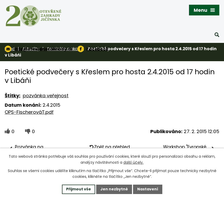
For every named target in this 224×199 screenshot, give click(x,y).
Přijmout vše (78, 189)
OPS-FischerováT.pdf (29, 112)
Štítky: (12, 95)
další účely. (133, 162)
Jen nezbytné (114, 189)
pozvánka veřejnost (45, 95)
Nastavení (147, 189)
